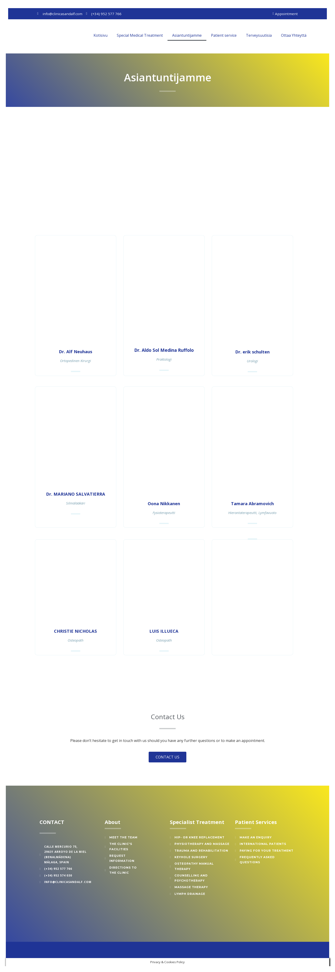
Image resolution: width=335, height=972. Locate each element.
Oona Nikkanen (164, 503)
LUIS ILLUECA (164, 630)
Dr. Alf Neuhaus (75, 351)
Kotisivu (100, 35)
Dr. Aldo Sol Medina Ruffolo (164, 351)
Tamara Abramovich (252, 503)
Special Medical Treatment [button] (140, 35)
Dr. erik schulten (252, 351)
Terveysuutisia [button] (259, 35)
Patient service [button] (224, 35)
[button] (318, 35)
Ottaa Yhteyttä (293, 35)
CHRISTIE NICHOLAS (75, 630)
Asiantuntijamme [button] (187, 35)
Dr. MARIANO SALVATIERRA (75, 493)
